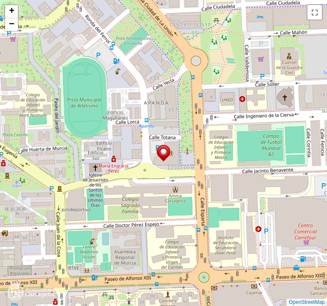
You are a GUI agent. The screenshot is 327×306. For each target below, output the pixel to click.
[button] (163, 153)
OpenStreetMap (307, 302)
